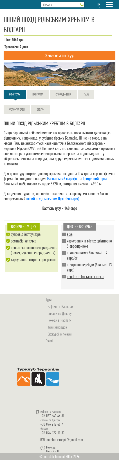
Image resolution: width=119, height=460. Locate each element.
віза (69, 234)
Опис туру (14, 95)
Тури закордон (57, 327)
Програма (37, 94)
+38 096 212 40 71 (52, 424)
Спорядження (63, 94)
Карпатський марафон (63, 178)
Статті (49, 340)
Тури (49, 299)
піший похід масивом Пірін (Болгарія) (52, 198)
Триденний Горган (95, 178)
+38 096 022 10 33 (52, 432)
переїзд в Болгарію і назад (85, 276)
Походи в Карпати (59, 320)
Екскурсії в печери (60, 334)
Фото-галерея (17, 109)
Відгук (40, 109)
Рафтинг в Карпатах (60, 306)
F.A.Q (86, 94)
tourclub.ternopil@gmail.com (64, 440)
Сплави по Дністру (60, 313)
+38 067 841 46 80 (52, 415)
